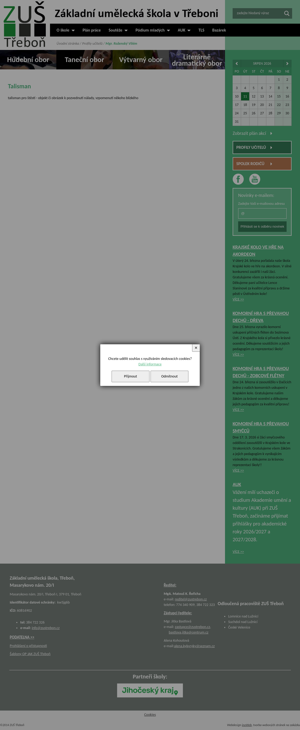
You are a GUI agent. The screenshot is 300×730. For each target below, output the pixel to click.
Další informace (150, 364)
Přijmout (130, 376)
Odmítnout (169, 376)
